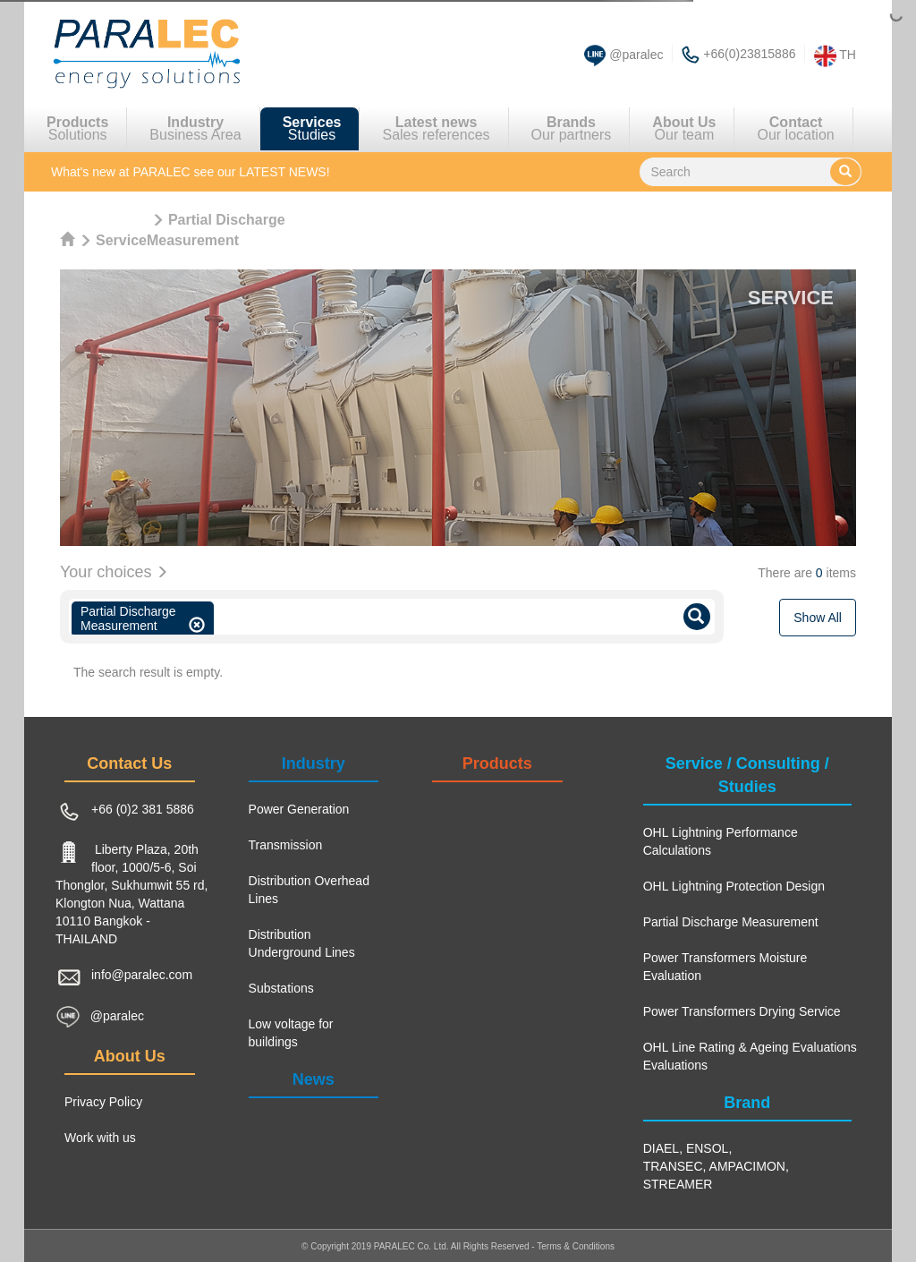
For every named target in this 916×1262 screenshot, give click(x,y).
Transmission (286, 845)
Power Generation (299, 809)
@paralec (636, 54)
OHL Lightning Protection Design (734, 886)
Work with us (100, 1137)
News (314, 1079)
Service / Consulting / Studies (747, 775)
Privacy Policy (103, 1102)
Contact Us (129, 763)
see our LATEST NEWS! (190, 172)
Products (497, 763)
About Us (129, 1056)
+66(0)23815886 (749, 54)
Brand (747, 1103)
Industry (313, 763)
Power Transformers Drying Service (742, 1011)
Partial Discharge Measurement (730, 922)
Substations (281, 988)
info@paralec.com (141, 975)
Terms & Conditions (576, 1246)
